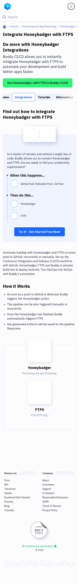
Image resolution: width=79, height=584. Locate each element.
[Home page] (5, 26)
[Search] (42, 17)
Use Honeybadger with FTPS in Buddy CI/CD (37, 83)
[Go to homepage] (7, 6)
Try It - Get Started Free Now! (39, 232)
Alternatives (64, 97)
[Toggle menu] (71, 6)
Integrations (23, 97)
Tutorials (44, 97)
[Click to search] (39, 17)
